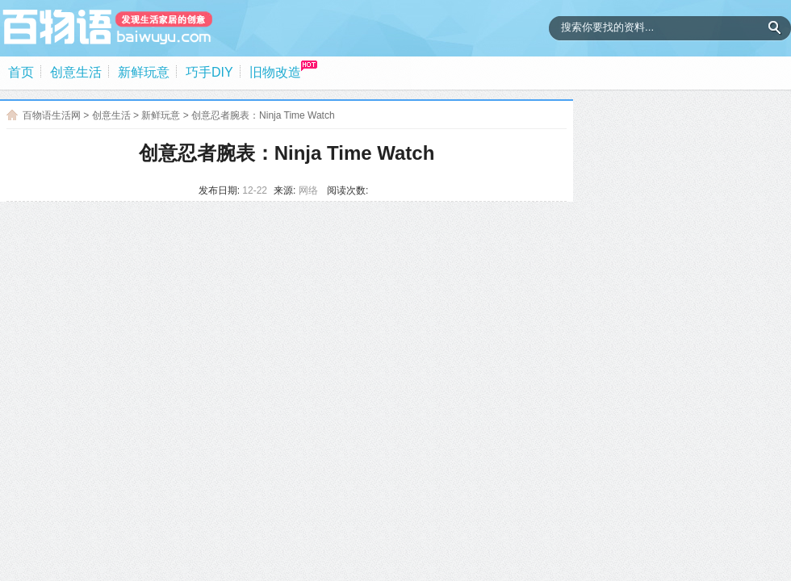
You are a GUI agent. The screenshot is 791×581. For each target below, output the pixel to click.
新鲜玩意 (144, 72)
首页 (21, 72)
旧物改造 (275, 72)
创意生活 (76, 72)
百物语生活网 (52, 115)
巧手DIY (209, 72)
